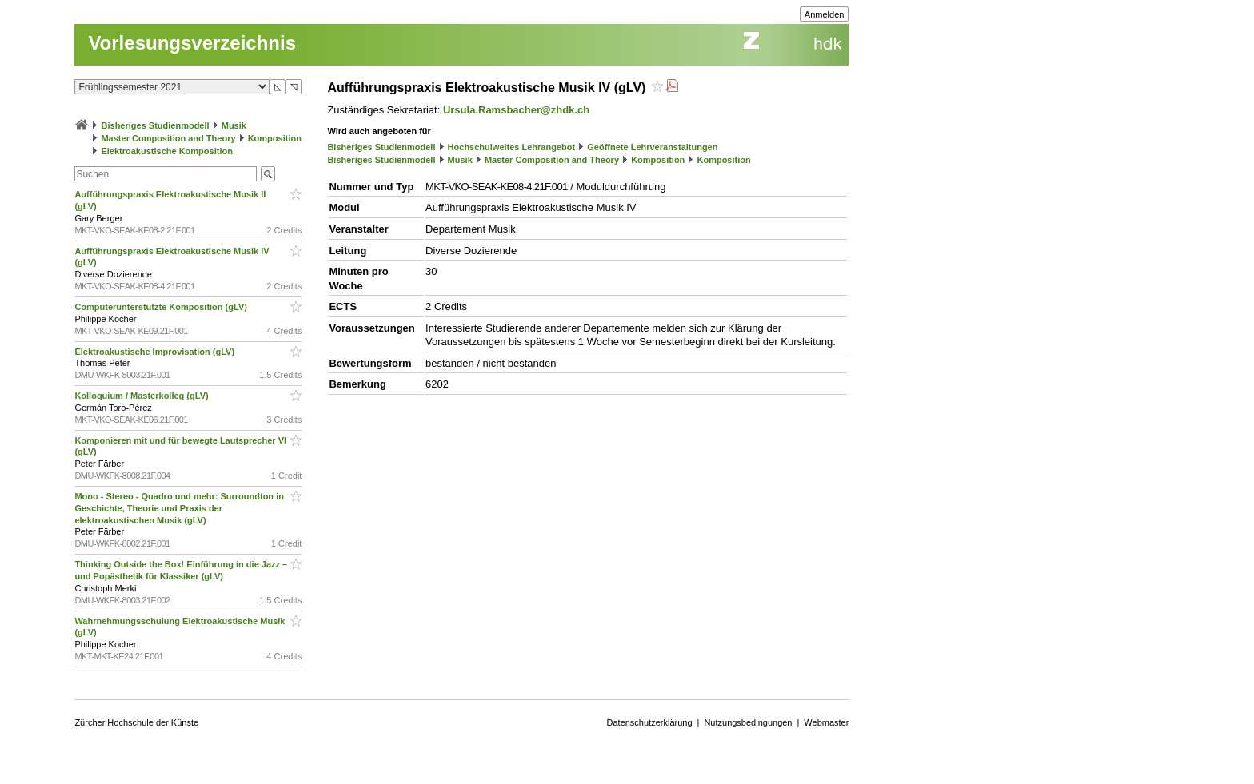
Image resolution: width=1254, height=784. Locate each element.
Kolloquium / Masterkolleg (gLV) (142, 395)
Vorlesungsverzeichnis (192, 43)
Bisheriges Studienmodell (156, 125)
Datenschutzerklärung (650, 722)
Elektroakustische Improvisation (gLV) (155, 351)
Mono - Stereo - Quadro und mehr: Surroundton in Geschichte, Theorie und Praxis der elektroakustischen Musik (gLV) (179, 508)
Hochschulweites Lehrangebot (512, 147)
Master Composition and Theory (168, 138)
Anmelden (825, 14)
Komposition (275, 138)
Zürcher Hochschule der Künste (136, 722)
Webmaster (826, 722)
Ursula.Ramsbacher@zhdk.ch (516, 110)
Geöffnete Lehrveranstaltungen (652, 147)
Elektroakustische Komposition (166, 151)
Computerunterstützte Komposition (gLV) (162, 307)
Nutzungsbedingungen (748, 722)
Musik (234, 125)
